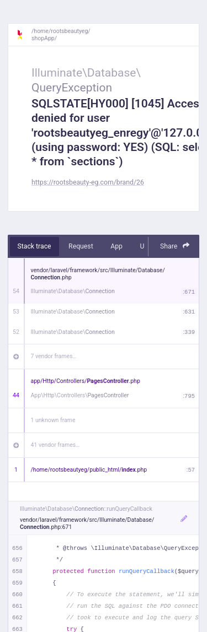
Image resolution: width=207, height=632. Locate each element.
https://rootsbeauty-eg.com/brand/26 (87, 182)
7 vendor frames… (54, 356)
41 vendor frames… (55, 445)
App (116, 246)
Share (175, 246)
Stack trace (34, 246)
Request (80, 246)
